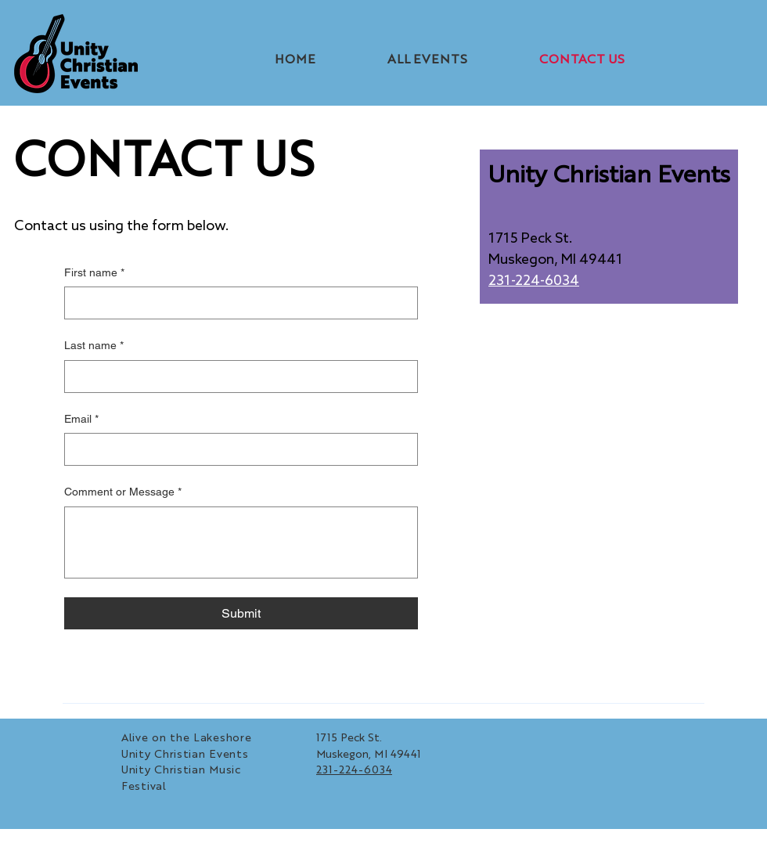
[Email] (236, 449)
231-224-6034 (533, 281)
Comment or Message (123, 492)
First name (94, 273)
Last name (94, 346)
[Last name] (236, 376)
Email (81, 419)
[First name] (236, 303)
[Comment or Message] (241, 542)
